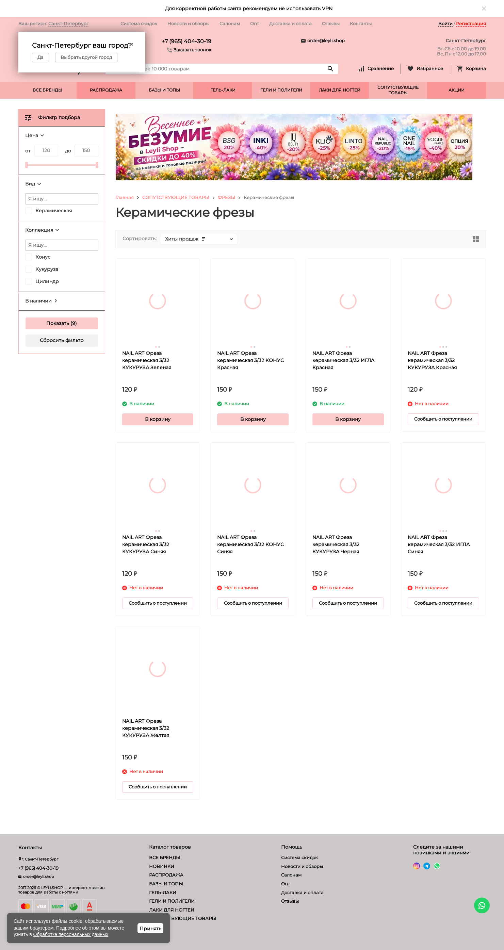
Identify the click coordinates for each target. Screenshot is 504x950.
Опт (254, 23)
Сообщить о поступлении (443, 419)
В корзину (157, 419)
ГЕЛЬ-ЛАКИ (222, 90)
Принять (150, 929)
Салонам (230, 23)
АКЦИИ (457, 90)
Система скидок (138, 23)
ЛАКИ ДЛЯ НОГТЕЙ (339, 90)
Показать (57, 323)
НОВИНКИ (161, 866)
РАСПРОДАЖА (106, 90)
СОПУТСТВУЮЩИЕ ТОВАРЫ (398, 90)
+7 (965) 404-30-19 (186, 41)
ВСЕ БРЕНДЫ (47, 90)
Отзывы (331, 23)
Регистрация (471, 23)
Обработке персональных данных (71, 934)
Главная (124, 197)
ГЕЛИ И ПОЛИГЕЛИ (281, 90)
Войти (445, 23)
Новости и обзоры (188, 23)
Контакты (361, 23)
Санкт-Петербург (68, 23)
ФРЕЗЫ (226, 197)
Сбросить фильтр (62, 340)
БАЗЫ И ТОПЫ (164, 90)
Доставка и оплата (290, 23)
